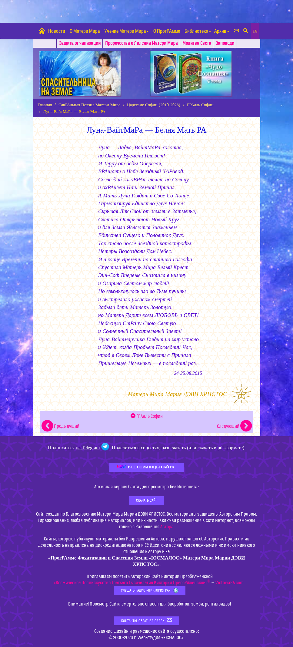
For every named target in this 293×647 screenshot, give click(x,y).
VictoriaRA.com (229, 583)
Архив (221, 31)
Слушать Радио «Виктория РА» (149, 590)
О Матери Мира (85, 31)
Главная (45, 105)
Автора (167, 527)
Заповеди (225, 43)
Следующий (234, 426)
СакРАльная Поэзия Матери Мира (89, 105)
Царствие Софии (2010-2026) (153, 105)
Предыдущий (60, 426)
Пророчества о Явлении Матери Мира (141, 43)
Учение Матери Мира (126, 31)
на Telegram (88, 447)
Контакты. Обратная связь (146, 620)
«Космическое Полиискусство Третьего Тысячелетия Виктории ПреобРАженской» (132, 583)
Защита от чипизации (80, 43)
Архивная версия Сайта (116, 487)
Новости (56, 31)
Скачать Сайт (146, 500)
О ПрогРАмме (166, 31)
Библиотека (198, 31)
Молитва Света (196, 43)
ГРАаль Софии (200, 105)
